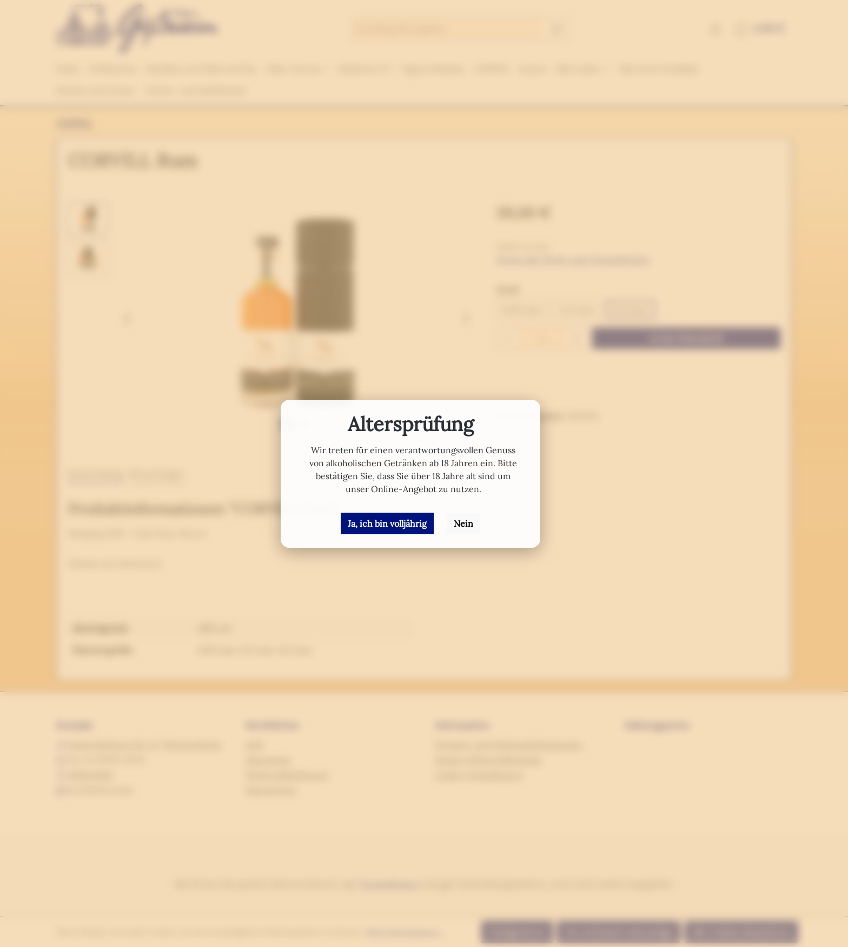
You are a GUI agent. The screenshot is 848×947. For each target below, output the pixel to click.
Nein (463, 523)
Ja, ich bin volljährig (387, 523)
